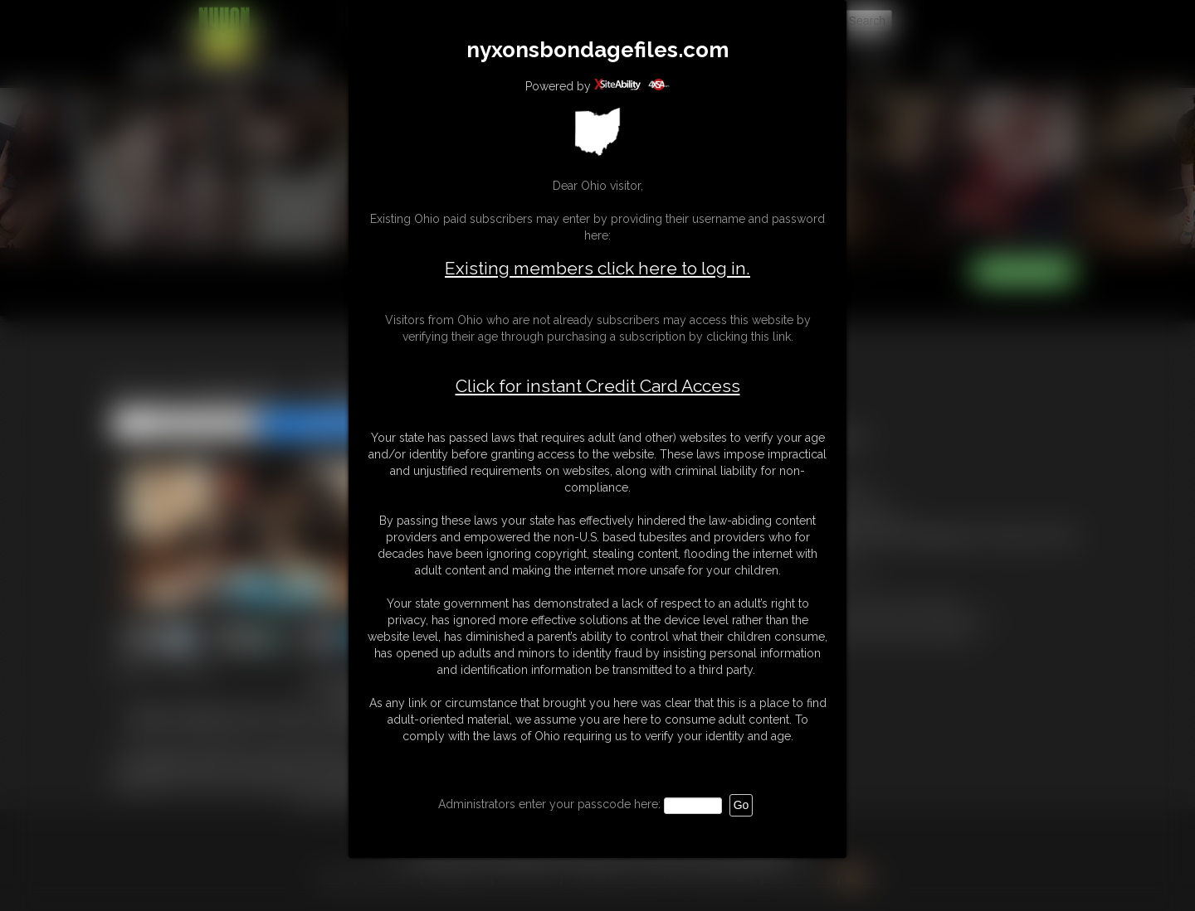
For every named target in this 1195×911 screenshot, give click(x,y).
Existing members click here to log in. (597, 268)
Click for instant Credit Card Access (598, 386)
